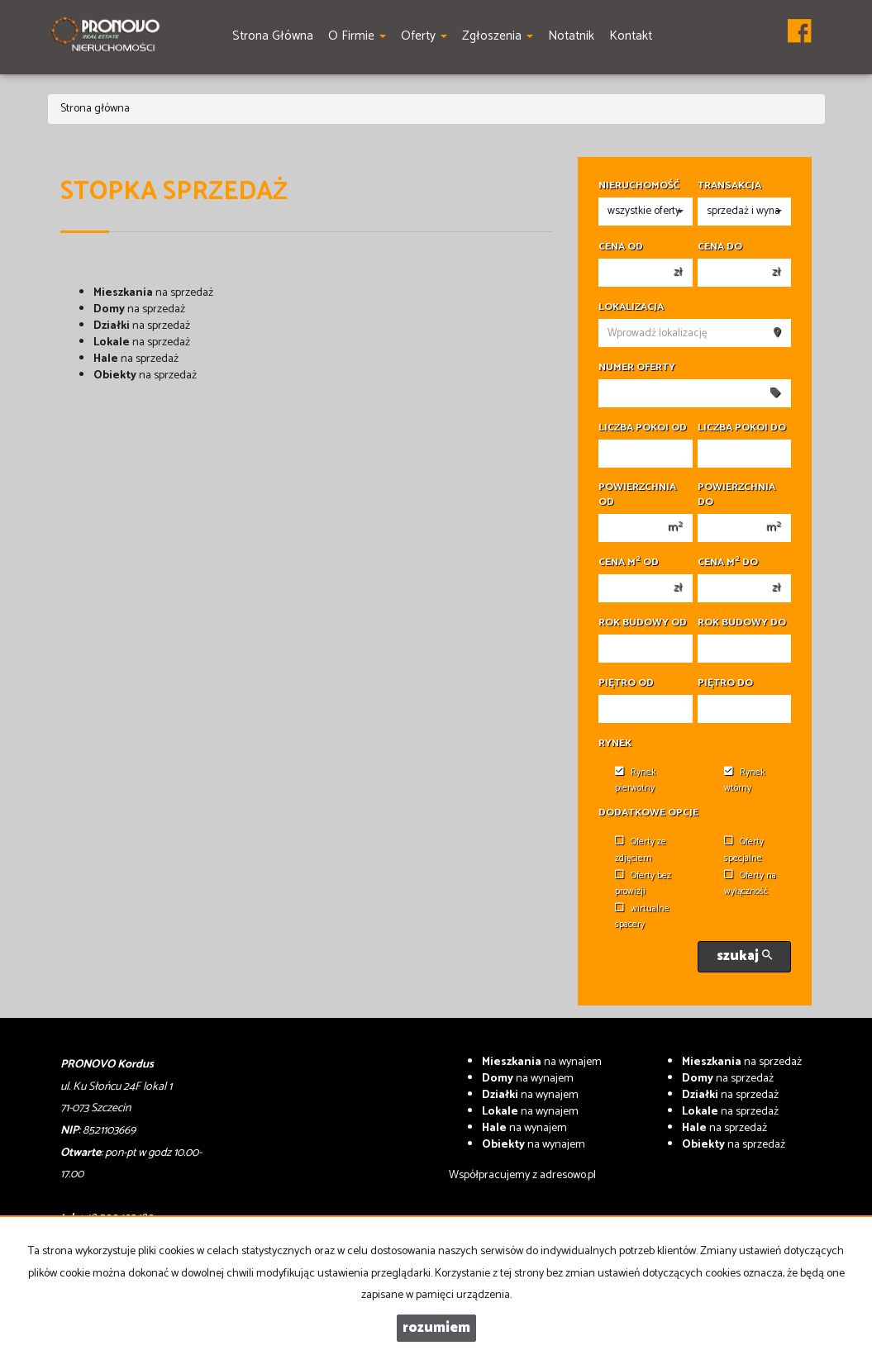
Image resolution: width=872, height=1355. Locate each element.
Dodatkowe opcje (648, 813)
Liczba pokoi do (742, 428)
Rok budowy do (742, 623)
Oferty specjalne (744, 849)
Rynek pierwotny (635, 780)
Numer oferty (636, 367)
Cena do (720, 247)
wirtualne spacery (642, 916)
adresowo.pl (568, 1175)
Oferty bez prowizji (643, 883)
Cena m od (628, 562)
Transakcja (729, 185)
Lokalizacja (631, 307)
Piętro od (626, 683)
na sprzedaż (153, 292)
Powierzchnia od (637, 495)
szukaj (744, 956)
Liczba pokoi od (642, 428)
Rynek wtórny (744, 780)
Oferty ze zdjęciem (640, 849)
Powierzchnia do (736, 495)
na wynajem (542, 1062)
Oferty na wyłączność (750, 883)
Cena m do (728, 562)
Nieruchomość (638, 185)
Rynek (614, 743)
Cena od (620, 247)
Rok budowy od (642, 623)
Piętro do (725, 683)
